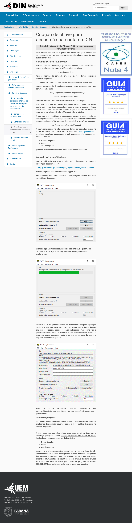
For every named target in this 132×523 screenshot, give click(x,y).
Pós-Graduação (90, 15)
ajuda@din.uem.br (86, 131)
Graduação (73, 15)
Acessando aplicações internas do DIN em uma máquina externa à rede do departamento (19, 103)
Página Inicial (12, 15)
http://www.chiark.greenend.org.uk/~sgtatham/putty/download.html (66, 168)
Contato (42, 21)
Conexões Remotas (21, 122)
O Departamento (31, 15)
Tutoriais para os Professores (16, 146)
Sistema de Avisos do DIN (19, 139)
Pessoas (60, 15)
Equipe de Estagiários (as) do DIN (18, 78)
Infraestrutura (27, 21)
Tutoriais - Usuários (39, 27)
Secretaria (120, 15)
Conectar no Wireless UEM (17, 115)
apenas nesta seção (102, 4)
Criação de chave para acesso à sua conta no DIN (20, 129)
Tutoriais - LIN (17, 153)
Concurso (47, 15)
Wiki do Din (11, 21)
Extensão (106, 15)
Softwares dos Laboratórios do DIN (16, 86)
